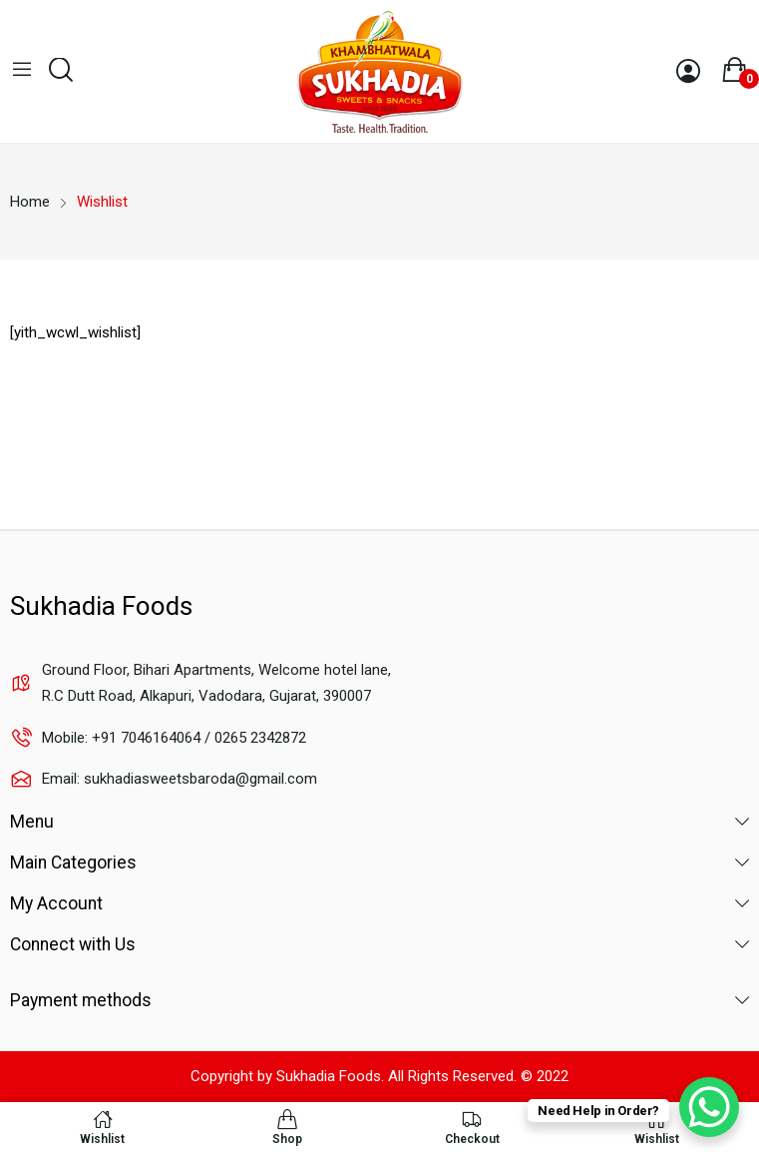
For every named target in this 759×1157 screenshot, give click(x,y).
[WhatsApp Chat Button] (709, 1107)
